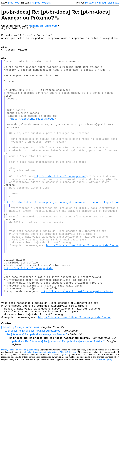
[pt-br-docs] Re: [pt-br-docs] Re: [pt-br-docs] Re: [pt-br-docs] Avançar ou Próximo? (58, 404)
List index (113, 2)
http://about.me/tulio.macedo (32, 138)
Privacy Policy (7, 413)
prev (10, 2)
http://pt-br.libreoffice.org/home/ (60, 208)
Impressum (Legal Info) (27, 413)
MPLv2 (66, 418)
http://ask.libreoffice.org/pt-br (28, 320)
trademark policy (104, 422)
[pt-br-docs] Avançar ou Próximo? (20, 390)
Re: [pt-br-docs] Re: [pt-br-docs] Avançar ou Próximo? (36, 397)
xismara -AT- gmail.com (43, 25)
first (32, 2)
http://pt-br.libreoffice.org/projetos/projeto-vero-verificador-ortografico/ (61, 240)
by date (89, 2)
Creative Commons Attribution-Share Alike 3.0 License (50, 415)
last (48, 2)
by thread (100, 2)
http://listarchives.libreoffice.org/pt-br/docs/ (82, 292)
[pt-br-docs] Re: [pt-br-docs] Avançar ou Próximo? (32, 394)
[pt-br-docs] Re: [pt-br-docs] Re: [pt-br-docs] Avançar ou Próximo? (55, 15)
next (16, 2)
